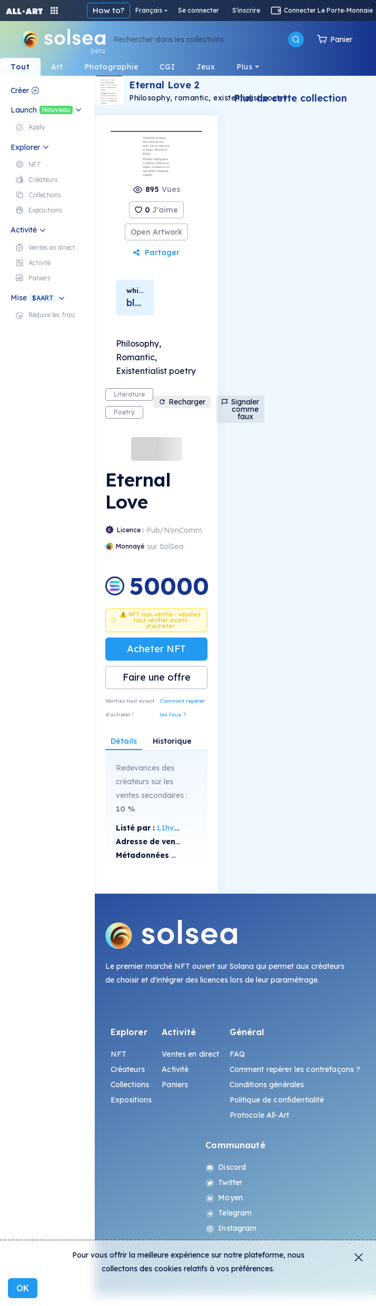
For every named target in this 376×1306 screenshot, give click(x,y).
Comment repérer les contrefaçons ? (295, 1069)
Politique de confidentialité (277, 1100)
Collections (130, 1084)
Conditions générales (267, 1084)
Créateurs (128, 1069)
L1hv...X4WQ (179, 828)
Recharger (182, 402)
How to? (108, 10)
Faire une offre (157, 677)
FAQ (237, 1054)
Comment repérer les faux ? (182, 707)
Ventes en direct (190, 1054)
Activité (175, 1069)
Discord (225, 1167)
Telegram (228, 1213)
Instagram (230, 1228)
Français (148, 10)
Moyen (224, 1197)
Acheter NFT (156, 649)
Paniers (175, 1084)
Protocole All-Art (259, 1115)
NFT (118, 1054)
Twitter (223, 1182)
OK (22, 1288)
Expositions (131, 1100)
